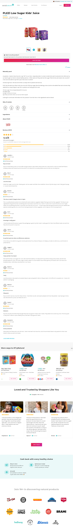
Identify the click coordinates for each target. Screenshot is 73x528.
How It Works (34, 5)
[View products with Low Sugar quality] (17, 108)
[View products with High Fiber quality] (11, 108)
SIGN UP (67, 5)
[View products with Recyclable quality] (5, 108)
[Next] (71, 348)
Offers (18, 5)
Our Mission (44, 5)
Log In (60, 5)
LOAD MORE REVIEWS (8, 338)
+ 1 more (20, 18)
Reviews (25, 5)
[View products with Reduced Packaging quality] (23, 108)
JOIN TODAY (36, 444)
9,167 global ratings (13, 17)
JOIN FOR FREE (36, 60)
